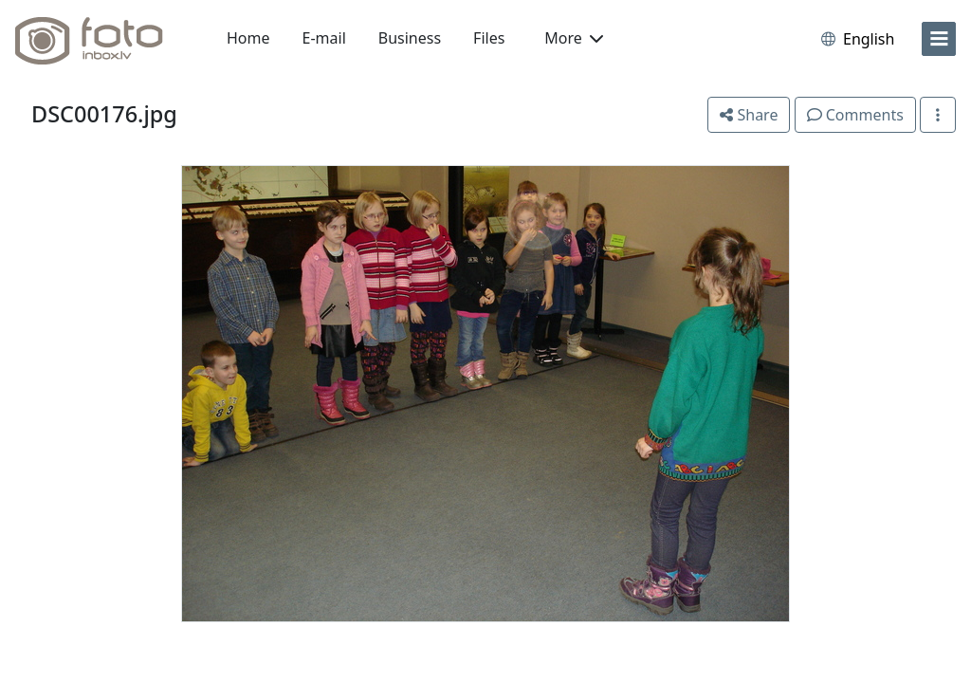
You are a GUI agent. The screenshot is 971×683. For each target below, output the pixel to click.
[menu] (939, 39)
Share (749, 114)
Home (248, 38)
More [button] (573, 38)
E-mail (324, 38)
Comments (855, 114)
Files (488, 38)
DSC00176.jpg (104, 114)
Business (409, 38)
